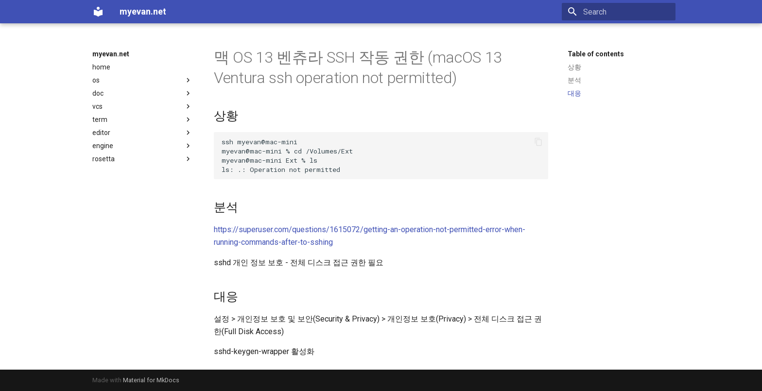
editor (142, 132)
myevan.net (110, 54)
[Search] (618, 11)
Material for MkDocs (151, 380)
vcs (142, 106)
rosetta (142, 158)
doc (142, 93)
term (142, 119)
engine (142, 145)
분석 (574, 80)
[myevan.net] (98, 11)
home (101, 67)
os (142, 80)
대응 (574, 93)
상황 (574, 67)
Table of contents (596, 54)
